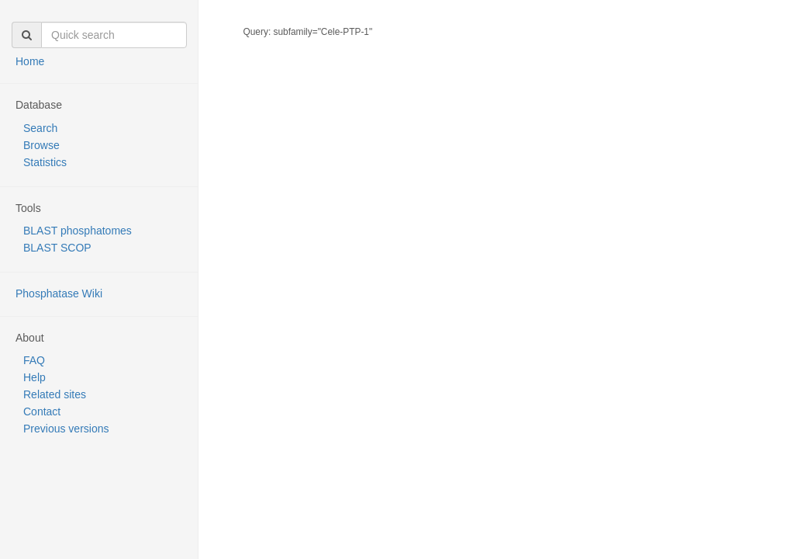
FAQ (34, 360)
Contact (41, 411)
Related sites (54, 394)
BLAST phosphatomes (77, 230)
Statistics (45, 162)
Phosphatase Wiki (59, 293)
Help (34, 377)
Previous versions (66, 428)
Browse (41, 145)
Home (30, 61)
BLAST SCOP (57, 247)
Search (40, 128)
